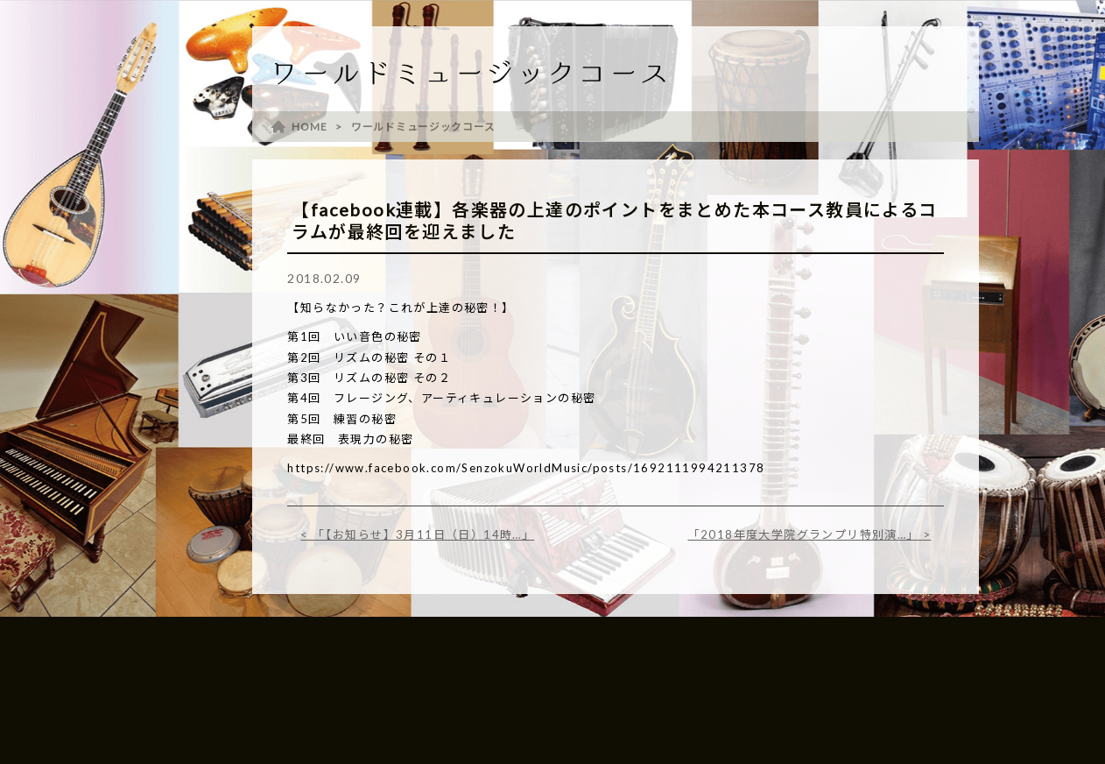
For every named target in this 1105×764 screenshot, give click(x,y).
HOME (309, 126)
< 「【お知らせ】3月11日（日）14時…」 (417, 534)
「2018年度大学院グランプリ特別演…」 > (810, 534)
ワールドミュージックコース (423, 126)
